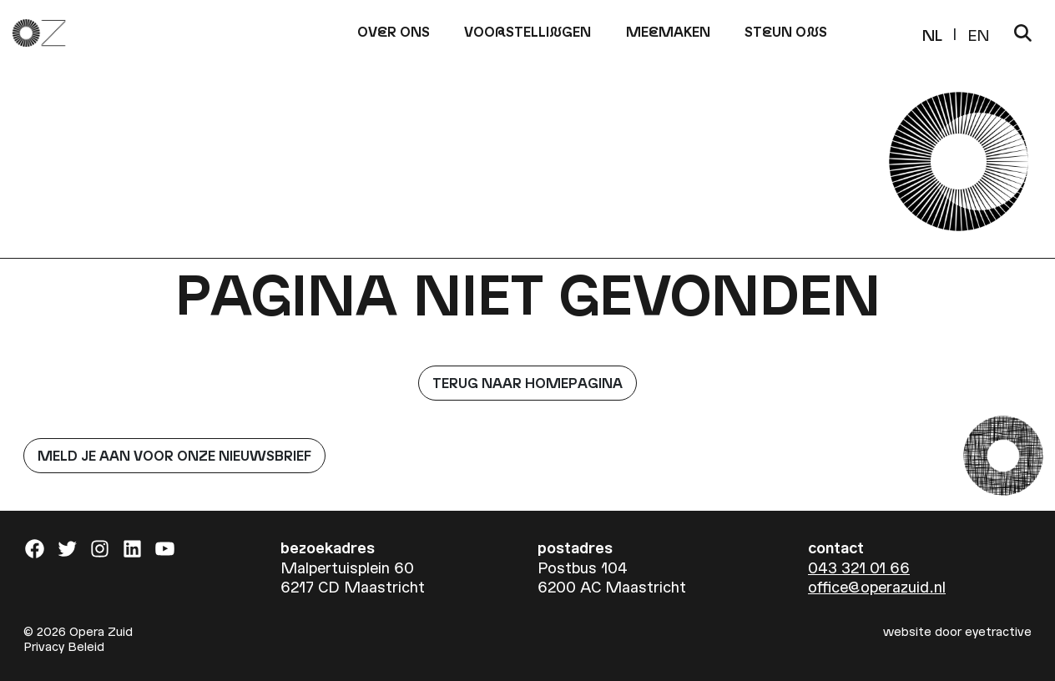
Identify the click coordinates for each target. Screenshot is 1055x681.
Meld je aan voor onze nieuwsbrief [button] (174, 455)
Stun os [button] (786, 31)
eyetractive (998, 630)
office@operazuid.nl (877, 586)
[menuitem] (932, 33)
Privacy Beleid (63, 645)
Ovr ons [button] (393, 31)
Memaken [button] (668, 31)
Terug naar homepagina (527, 383)
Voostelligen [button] (527, 31)
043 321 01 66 (859, 567)
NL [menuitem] (932, 34)
